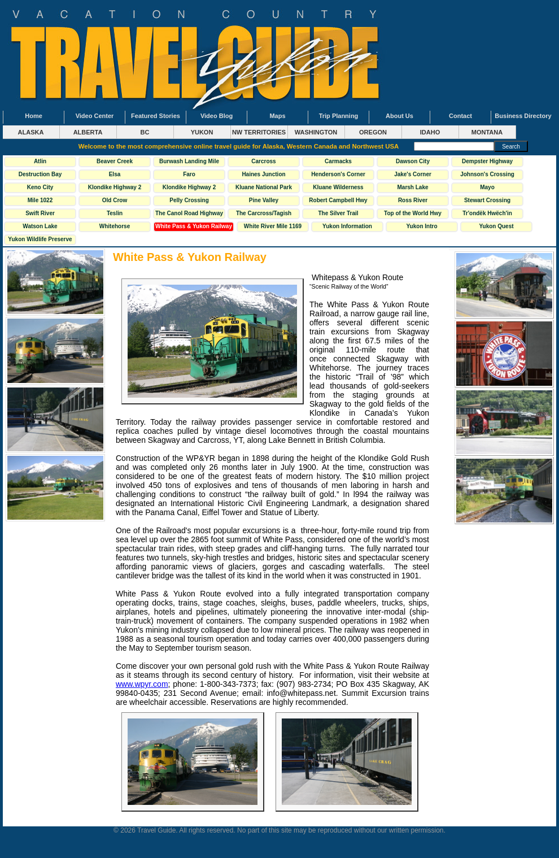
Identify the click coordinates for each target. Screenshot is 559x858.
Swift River (40, 213)
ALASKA (31, 132)
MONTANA (487, 132)
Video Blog (216, 115)
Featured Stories (155, 115)
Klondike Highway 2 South (189, 188)
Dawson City (413, 161)
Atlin (40, 161)
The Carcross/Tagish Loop (263, 214)
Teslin (115, 213)
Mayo (487, 187)
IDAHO (430, 132)
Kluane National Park (263, 187)
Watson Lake (40, 226)
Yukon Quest (496, 226)
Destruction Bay (40, 174)
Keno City (40, 187)
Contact (460, 115)
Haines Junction (263, 174)
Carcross (263, 161)
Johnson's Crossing (487, 174)
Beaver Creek (115, 161)
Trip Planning (339, 115)
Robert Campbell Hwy (338, 200)
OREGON (373, 132)
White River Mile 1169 (273, 226)
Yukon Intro (421, 226)
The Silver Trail (338, 213)
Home (33, 115)
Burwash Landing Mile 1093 (189, 162)
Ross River (412, 200)
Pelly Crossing (188, 200)
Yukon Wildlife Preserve (40, 239)
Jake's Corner (412, 174)
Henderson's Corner (338, 174)
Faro (189, 174)
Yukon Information (347, 226)
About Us (399, 115)
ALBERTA (88, 132)
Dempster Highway (487, 161)
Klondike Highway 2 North (114, 188)
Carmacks (338, 161)
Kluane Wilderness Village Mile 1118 (338, 188)
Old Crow (114, 200)
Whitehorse (114, 226)
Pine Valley (263, 200)
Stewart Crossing (487, 200)
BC (145, 132)
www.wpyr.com (142, 684)
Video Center (95, 115)
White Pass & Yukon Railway (193, 226)
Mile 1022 (40, 200)
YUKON (202, 132)
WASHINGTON (316, 132)
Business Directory (523, 115)
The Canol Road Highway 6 (189, 214)
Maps (277, 115)
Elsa (115, 174)
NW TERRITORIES (259, 132)
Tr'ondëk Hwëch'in (487, 213)
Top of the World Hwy (413, 213)
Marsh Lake (412, 187)
